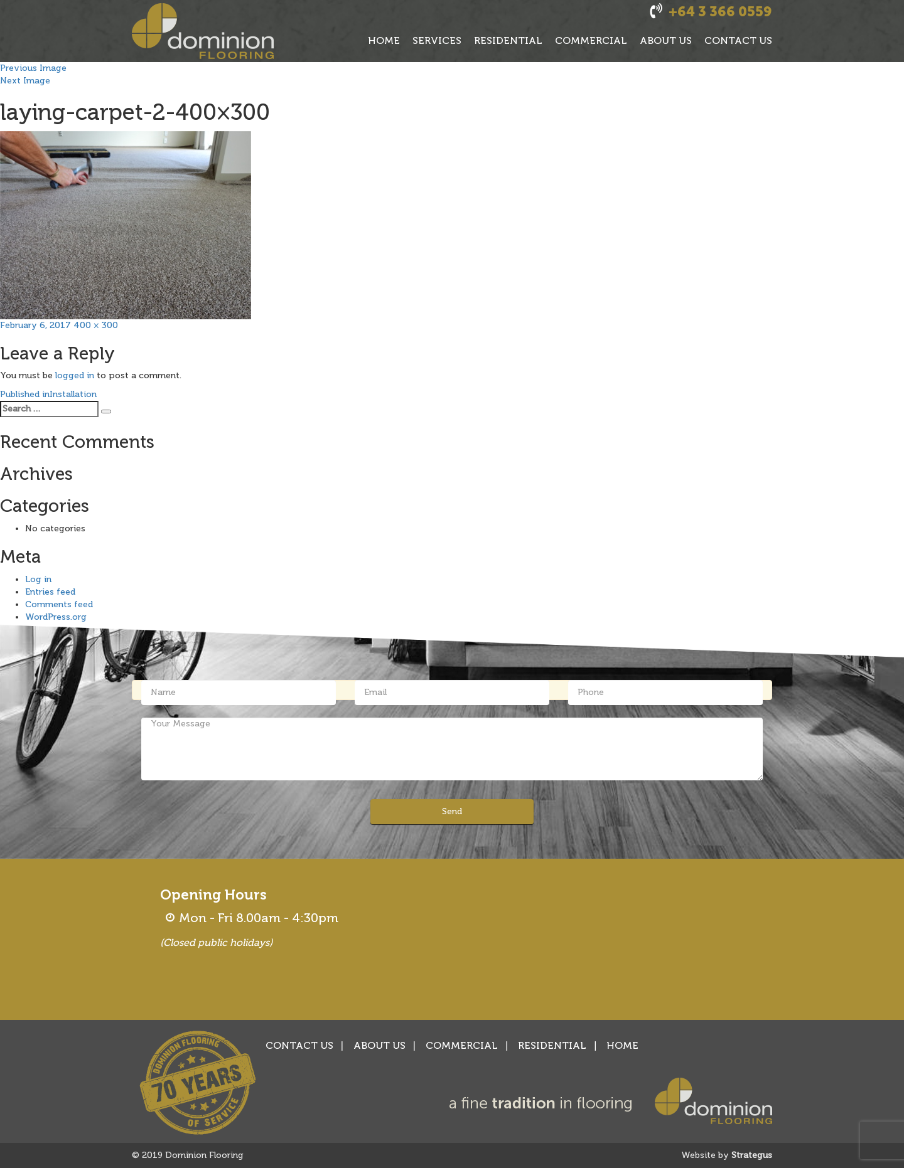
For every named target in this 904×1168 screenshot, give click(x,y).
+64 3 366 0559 (720, 11)
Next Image (25, 80)
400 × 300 (95, 325)
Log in (38, 579)
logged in (74, 375)
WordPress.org (56, 617)
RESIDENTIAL (508, 40)
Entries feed (50, 592)
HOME (384, 40)
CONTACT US (738, 40)
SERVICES (436, 40)
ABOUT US (666, 40)
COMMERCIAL (591, 40)
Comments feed (59, 604)
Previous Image (33, 68)
